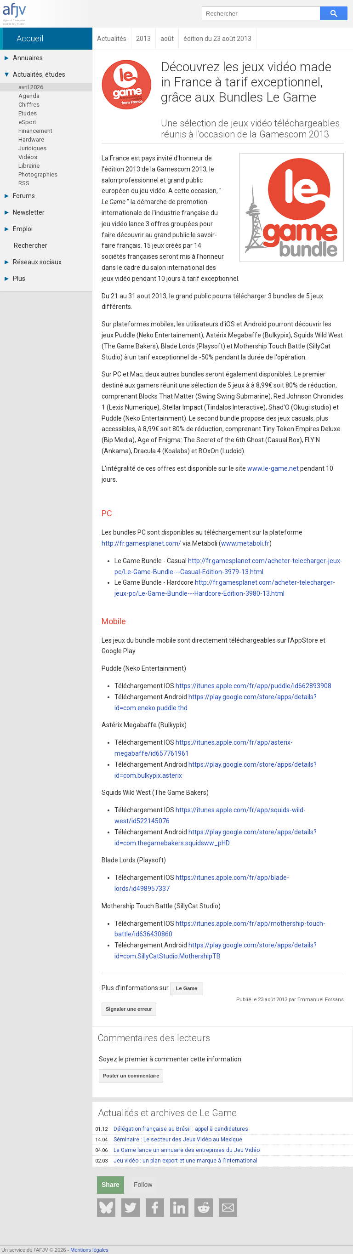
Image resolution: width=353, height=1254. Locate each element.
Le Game (186, 988)
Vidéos (27, 157)
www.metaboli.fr (245, 543)
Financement (35, 130)
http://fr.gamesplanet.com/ (141, 543)
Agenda (29, 95)
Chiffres (29, 104)
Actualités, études (35, 74)
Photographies (37, 174)
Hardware (31, 139)
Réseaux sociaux (33, 262)
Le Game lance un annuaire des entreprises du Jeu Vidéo (177, 1150)
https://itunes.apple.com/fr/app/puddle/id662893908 (253, 686)
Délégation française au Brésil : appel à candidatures (171, 1129)
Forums (20, 196)
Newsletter (25, 212)
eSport (27, 122)
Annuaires (24, 58)
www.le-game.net (273, 468)
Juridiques (32, 148)
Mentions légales (89, 1250)
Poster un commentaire (131, 1075)
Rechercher (30, 245)
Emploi (19, 229)
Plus (15, 278)
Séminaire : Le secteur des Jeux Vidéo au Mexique (168, 1139)
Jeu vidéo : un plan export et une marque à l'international (176, 1160)
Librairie (29, 165)
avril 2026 (30, 87)
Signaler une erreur (129, 1009)
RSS (23, 183)
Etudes (27, 113)
